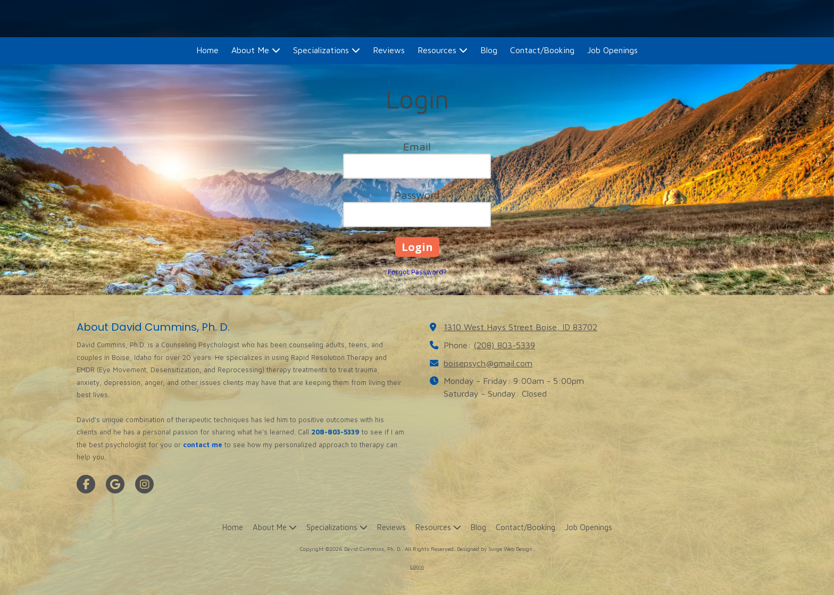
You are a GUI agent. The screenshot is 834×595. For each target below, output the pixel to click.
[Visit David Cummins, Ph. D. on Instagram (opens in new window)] (144, 484)
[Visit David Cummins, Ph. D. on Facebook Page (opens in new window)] (86, 484)
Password (417, 195)
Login (417, 566)
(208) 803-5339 (504, 345)
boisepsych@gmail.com (488, 363)
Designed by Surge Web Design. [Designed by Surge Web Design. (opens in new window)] (495, 549)
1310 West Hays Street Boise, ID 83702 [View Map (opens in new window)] (520, 327)
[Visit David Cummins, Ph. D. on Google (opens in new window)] (115, 484)
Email (417, 146)
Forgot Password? (417, 271)
